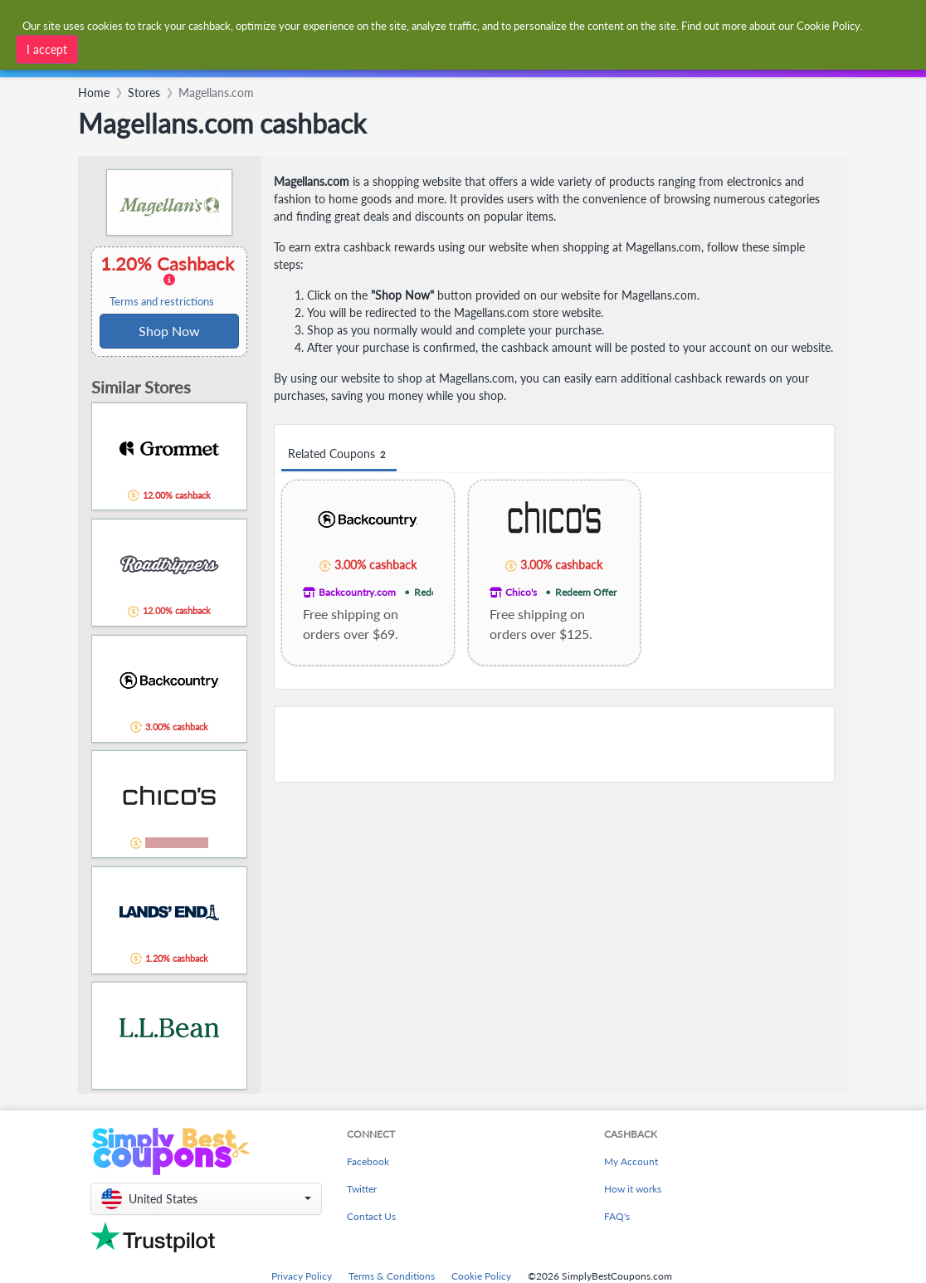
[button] (206, 1199)
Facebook (368, 1161)
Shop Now (169, 331)
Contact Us (371, 1216)
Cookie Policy (481, 1276)
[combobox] (290, 64)
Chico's (521, 592)
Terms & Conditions (391, 1276)
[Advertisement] (554, 744)
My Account (631, 1161)
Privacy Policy (301, 1276)
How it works (632, 1189)
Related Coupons (339, 454)
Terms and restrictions (162, 301)
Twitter (362, 1189)
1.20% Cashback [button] (169, 280)
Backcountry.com (357, 592)
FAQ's (617, 1216)
